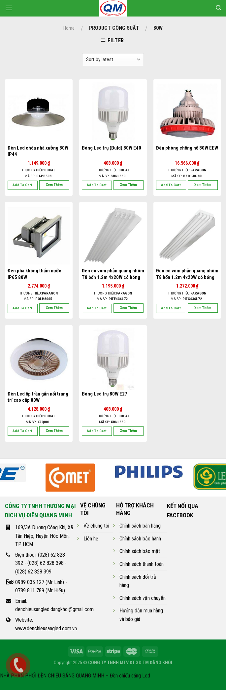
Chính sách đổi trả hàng (137, 581)
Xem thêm (54, 185)
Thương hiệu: (38, 170)
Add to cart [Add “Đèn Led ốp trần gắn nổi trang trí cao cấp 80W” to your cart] (23, 431)
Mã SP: (37, 176)
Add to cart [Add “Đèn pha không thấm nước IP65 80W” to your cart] (23, 308)
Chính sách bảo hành (140, 538)
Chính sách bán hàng (140, 526)
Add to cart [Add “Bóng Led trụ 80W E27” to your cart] (97, 431)
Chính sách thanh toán (141, 564)
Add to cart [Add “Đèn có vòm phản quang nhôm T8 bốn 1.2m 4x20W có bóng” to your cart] (97, 308)
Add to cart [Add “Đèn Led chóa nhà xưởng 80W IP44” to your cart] (23, 185)
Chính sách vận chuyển (142, 598)
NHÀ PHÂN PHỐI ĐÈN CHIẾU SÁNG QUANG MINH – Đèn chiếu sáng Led (75, 676)
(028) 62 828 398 (45, 563)
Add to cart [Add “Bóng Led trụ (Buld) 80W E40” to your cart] (97, 185)
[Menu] (9, 8)
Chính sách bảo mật (139, 551)
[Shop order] (113, 59)
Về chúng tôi (96, 526)
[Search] (218, 8)
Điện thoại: (26, 555)
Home (69, 28)
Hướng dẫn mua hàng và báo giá (141, 614)
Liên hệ (90, 538)
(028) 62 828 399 (33, 572)
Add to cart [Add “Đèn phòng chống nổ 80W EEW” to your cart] (171, 185)
